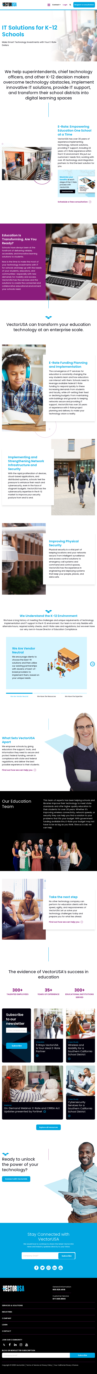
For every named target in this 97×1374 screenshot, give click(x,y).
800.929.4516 (59, 1289)
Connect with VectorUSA (16, 1179)
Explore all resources (48, 1127)
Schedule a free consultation (73, 201)
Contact (56, 5)
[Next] (92, 664)
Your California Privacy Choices (66, 1365)
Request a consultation (84, 5)
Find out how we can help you (17, 770)
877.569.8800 (59, 1299)
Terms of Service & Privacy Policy (39, 1365)
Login (65, 5)
